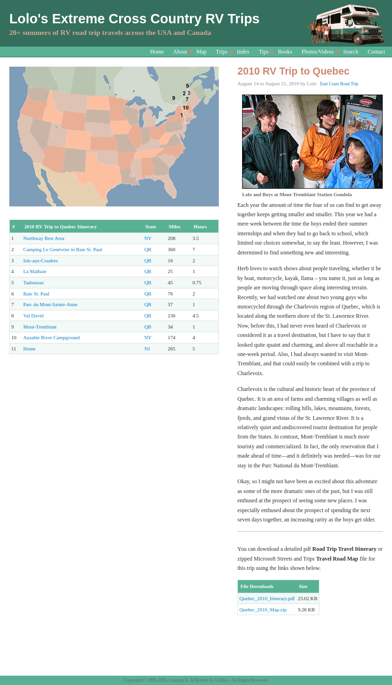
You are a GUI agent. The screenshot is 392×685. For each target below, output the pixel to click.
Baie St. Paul (36, 293)
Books (285, 51)
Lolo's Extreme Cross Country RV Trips (134, 18)
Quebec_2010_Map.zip (262, 609)
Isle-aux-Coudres (40, 260)
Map (201, 51)
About (180, 51)
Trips (222, 51)
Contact (376, 51)
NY (148, 238)
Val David (33, 315)
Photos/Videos (318, 51)
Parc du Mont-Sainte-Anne (50, 304)
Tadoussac (33, 282)
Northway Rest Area (43, 238)
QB (147, 249)
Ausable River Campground (51, 337)
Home (157, 51)
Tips (264, 51)
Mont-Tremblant (40, 326)
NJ (147, 348)
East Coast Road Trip (339, 83)
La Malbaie (34, 271)
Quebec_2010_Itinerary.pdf (267, 598)
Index (243, 51)
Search (350, 51)
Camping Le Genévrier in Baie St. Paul (62, 249)
